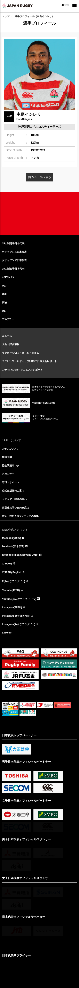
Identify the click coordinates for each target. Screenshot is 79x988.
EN (67, 5)
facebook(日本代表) (13, 546)
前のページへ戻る (39, 177)
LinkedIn (7, 632)
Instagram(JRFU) (12, 607)
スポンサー (8, 473)
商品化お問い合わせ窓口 (15, 507)
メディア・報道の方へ (14, 499)
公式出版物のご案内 (13, 490)
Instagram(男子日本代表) (16, 615)
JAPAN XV (8, 277)
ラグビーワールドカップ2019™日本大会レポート (29, 361)
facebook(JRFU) (11, 538)
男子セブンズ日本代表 (14, 251)
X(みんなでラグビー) (13, 581)
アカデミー (8, 319)
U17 (4, 310)
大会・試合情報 (10, 344)
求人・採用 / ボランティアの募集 (20, 516)
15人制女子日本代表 (13, 268)
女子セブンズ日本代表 (14, 260)
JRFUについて (10, 448)
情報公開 (7, 457)
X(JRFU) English (11, 572)
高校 (4, 302)
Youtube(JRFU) (11, 590)
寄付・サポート (10, 482)
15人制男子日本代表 (13, 243)
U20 (4, 294)
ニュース (7, 335)
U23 (4, 285)
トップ (5, 16)
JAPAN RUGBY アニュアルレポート (22, 369)
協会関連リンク (10, 465)
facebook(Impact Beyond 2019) (20, 554)
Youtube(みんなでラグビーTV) (19, 599)
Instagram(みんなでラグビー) (18, 624)
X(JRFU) (7, 563)
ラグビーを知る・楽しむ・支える (20, 352)
